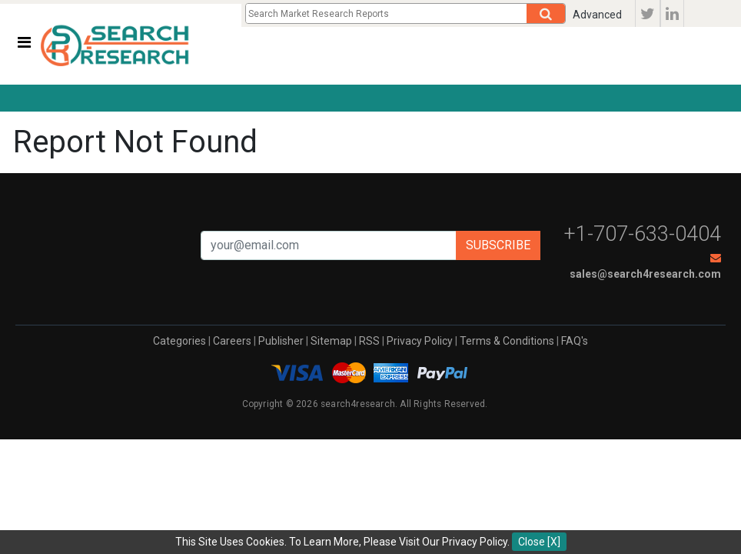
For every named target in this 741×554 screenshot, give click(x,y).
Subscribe (498, 245)
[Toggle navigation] (24, 42)
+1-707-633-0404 (642, 234)
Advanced (597, 14)
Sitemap (331, 341)
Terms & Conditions (507, 341)
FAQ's (574, 341)
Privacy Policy (420, 341)
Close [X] (539, 542)
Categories (179, 341)
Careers (232, 341)
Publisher (281, 341)
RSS (369, 341)
